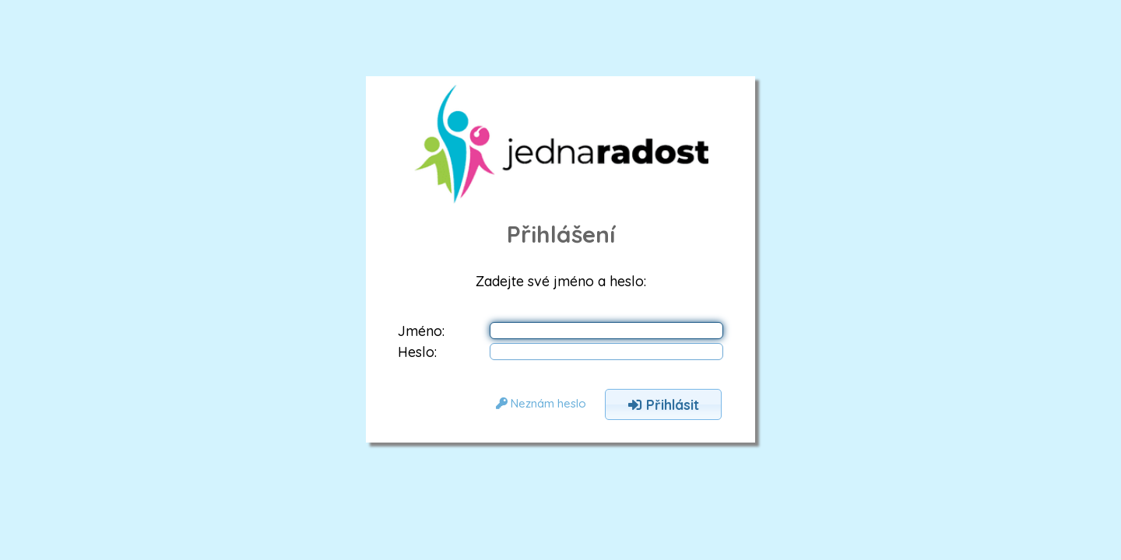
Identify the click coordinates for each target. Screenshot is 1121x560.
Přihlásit (663, 404)
